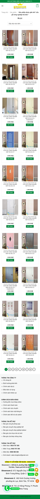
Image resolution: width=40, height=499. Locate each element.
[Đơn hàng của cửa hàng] (20, 23)
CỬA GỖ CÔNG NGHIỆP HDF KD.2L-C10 (30, 185)
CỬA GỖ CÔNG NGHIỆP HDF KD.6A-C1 (10, 354)
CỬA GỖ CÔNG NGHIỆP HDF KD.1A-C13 (10, 49)
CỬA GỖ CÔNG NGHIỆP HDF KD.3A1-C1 (30, 218)
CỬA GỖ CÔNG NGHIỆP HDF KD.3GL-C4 (10, 252)
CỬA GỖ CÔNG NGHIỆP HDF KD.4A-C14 (30, 252)
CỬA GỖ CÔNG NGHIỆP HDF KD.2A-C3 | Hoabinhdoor (30, 118)
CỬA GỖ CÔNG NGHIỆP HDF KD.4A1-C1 (30, 286)
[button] (2, 6)
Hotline (31, 474)
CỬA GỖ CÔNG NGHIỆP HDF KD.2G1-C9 (10, 185)
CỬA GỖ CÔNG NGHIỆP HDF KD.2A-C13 (30, 83)
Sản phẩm (13, 12)
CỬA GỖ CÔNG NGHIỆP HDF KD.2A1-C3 (30, 151)
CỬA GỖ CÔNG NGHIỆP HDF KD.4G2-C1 (10, 320)
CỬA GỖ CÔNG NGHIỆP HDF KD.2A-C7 (10, 151)
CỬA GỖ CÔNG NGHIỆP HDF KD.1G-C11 (30, 49)
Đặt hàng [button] (10, 57)
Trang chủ (5, 12)
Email (31, 469)
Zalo (32, 465)
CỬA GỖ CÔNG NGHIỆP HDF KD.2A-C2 (10, 117)
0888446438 (14, 488)
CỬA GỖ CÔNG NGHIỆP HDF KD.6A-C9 (30, 354)
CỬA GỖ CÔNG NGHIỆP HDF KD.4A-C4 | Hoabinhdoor (10, 287)
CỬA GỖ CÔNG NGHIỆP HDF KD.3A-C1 (10, 218)
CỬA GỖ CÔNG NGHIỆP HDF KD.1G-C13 (10, 83)
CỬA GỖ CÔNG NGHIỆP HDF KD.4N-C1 (30, 320)
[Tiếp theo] (33, 369)
